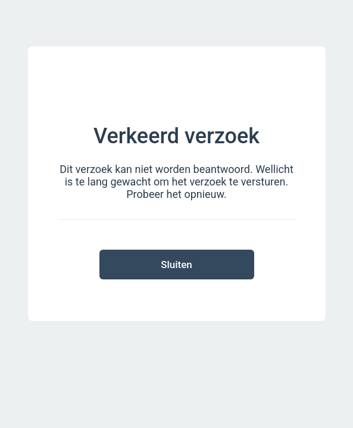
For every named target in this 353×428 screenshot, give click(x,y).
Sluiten (176, 264)
